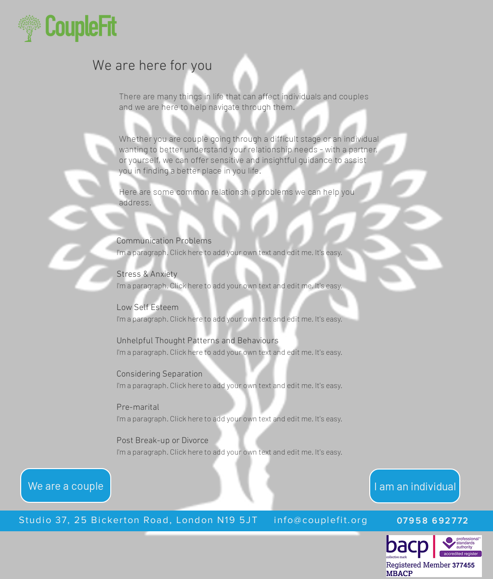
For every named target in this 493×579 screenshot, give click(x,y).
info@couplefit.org (321, 519)
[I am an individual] (414, 486)
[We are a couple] (65, 485)
